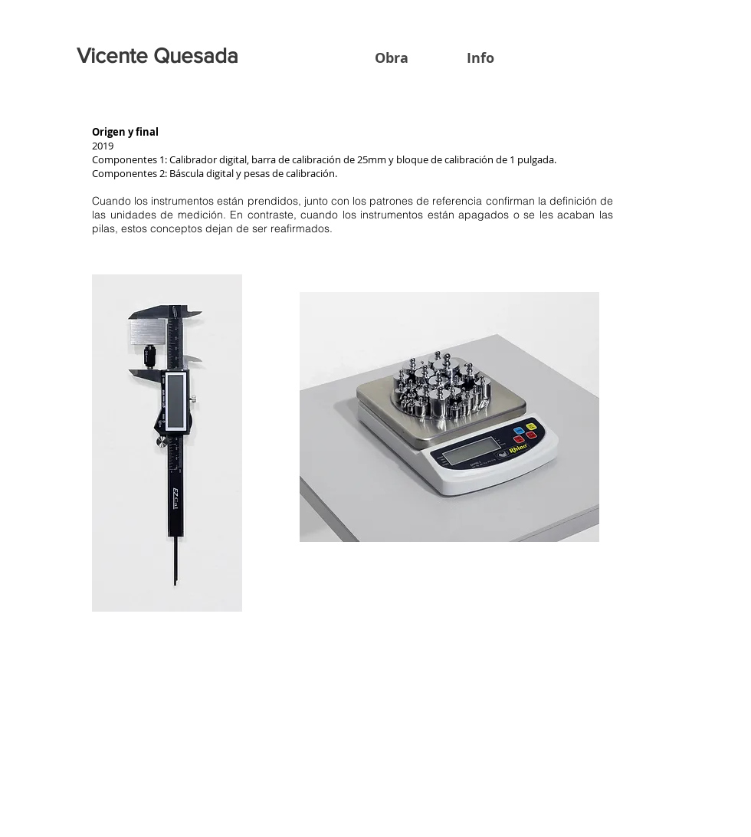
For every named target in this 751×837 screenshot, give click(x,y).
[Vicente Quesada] (160, 56)
